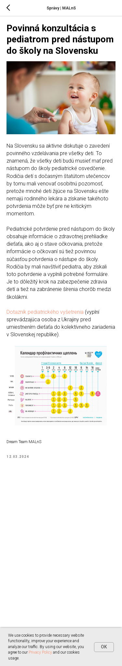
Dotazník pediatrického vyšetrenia (45, 312)
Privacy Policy (40, 652)
